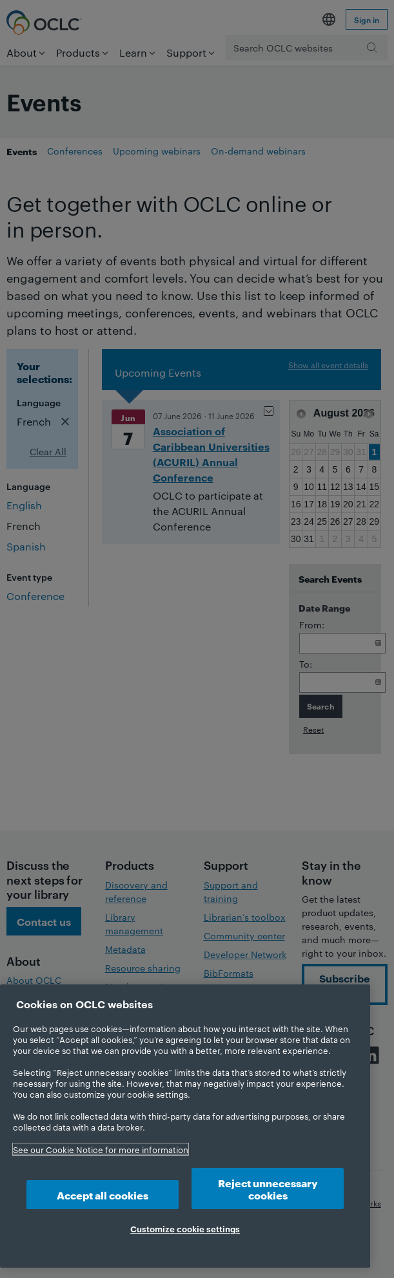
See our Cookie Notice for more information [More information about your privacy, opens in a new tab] (100, 1149)
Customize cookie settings (185, 1228)
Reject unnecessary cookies (268, 1188)
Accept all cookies (102, 1194)
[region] (185, 1126)
